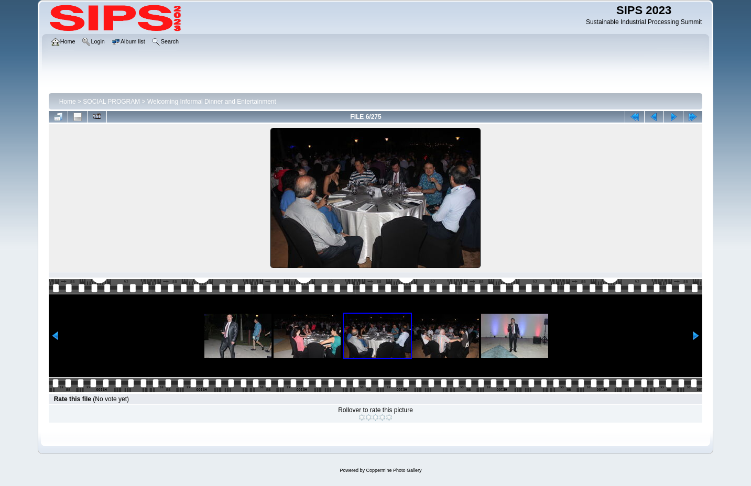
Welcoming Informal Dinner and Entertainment (211, 101)
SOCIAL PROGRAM (111, 101)
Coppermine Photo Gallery (393, 470)
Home (67, 101)
